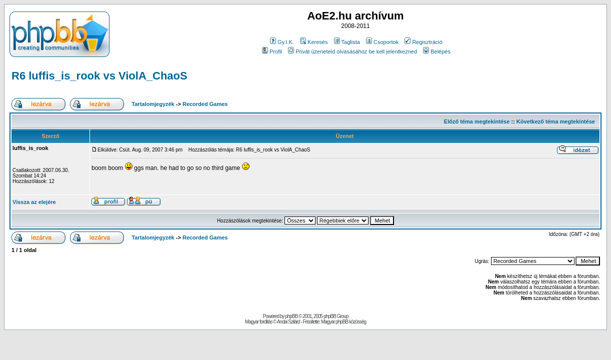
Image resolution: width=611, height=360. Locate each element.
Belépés (436, 51)
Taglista (347, 42)
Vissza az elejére (34, 202)
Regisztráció (423, 42)
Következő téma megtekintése (555, 121)
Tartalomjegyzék (153, 104)
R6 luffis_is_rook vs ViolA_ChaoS (100, 76)
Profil (272, 51)
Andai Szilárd (288, 321)
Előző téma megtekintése (477, 121)
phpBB (291, 316)
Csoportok (382, 42)
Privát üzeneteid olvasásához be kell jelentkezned (352, 51)
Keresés (314, 42)
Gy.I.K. (282, 42)
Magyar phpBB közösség (343, 321)
